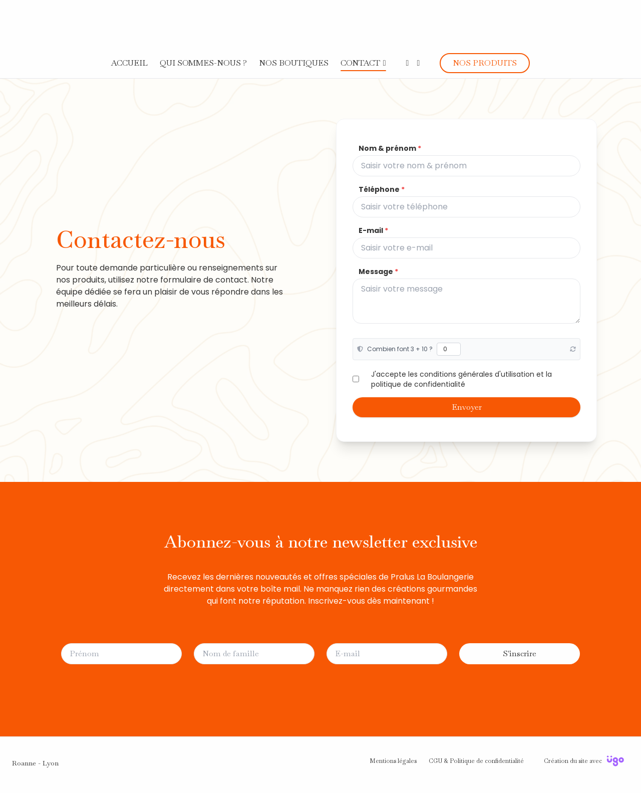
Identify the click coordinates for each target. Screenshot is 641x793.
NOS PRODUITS (485, 63)
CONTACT (360, 63)
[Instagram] (418, 63)
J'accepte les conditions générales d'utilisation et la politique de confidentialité (461, 379)
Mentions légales (393, 761)
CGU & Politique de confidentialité (476, 761)
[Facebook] (407, 63)
